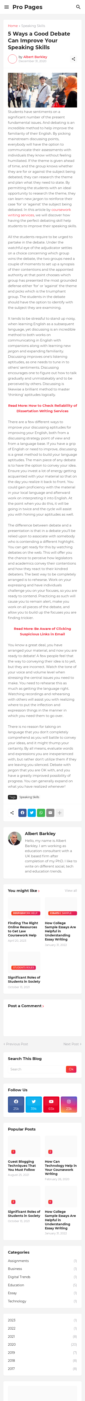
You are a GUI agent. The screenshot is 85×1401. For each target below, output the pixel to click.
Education (42, 1285)
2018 (42, 1361)
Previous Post (17, 1044)
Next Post (71, 1044)
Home (13, 26)
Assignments (42, 1261)
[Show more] (60, 813)
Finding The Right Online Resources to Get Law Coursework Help (23, 929)
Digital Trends (42, 1277)
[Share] (73, 59)
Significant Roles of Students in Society (24, 979)
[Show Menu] (6, 7)
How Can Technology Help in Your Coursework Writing (61, 1168)
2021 (42, 1337)
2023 (42, 1320)
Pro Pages (27, 7)
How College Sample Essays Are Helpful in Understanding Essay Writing (60, 931)
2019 (42, 1353)
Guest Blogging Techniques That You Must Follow (22, 1166)
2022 (42, 1328)
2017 (42, 1369)
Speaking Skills (33, 26)
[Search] (79, 7)
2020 (42, 1345)
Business (42, 1269)
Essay (42, 1293)
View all (71, 890)
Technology (42, 1301)
